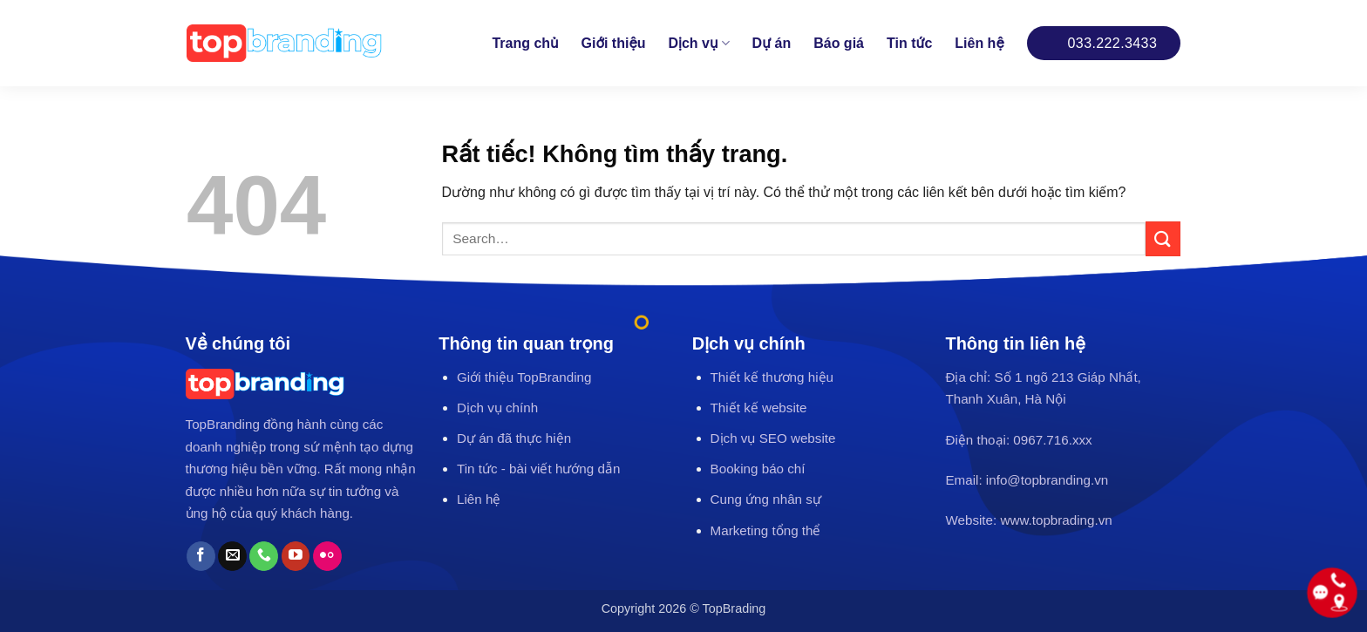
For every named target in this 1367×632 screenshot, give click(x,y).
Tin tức (909, 43)
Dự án (772, 43)
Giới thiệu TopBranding (524, 377)
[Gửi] (1163, 238)
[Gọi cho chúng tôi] (263, 556)
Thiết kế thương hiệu (772, 377)
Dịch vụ (699, 43)
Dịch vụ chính (497, 407)
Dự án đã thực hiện (514, 438)
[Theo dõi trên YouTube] (296, 556)
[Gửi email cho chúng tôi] (232, 556)
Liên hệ (979, 43)
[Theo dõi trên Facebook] (201, 556)
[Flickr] (327, 556)
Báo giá (838, 43)
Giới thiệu (613, 43)
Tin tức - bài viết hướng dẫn (538, 468)
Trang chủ (525, 43)
